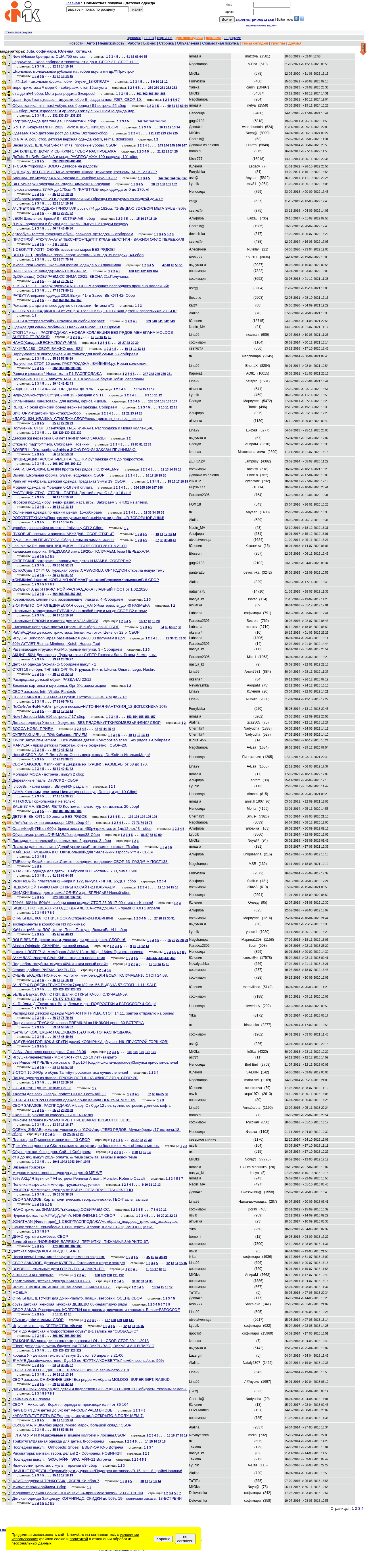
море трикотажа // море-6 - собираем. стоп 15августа (59, 87)
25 (176, 151)
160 (61, 300)
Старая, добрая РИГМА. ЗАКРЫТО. (44, 970)
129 (61, 432)
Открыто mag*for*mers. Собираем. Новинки (50, 444)
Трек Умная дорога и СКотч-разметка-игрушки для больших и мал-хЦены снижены (86, 1146)
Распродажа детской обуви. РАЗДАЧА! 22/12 (51, 679)
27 (124, 342)
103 (73, 811)
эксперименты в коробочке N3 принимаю (48, 924)
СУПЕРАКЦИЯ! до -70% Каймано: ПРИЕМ (49, 734)
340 (154, 321)
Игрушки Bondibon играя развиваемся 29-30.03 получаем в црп (68, 638)
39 (54, 383)
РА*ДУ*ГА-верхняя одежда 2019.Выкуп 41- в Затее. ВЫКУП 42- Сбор (73, 295)
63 (137, 56)
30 (137, 342)
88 (151, 834)
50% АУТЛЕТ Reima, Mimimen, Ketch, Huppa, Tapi (56, 643)
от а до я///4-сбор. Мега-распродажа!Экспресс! (53, 93)
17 (58, 194)
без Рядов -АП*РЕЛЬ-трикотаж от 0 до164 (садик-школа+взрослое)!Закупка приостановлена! (95, 1062)
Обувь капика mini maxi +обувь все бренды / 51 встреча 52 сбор (69, 105)
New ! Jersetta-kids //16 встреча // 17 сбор (48, 716)
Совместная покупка (18, 32)
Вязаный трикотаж (28, 1167)
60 (169, 105)
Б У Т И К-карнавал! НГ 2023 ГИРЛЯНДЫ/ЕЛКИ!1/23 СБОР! (65, 127)
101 (168, 184)
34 (154, 512)
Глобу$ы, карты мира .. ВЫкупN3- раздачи (50, 786)
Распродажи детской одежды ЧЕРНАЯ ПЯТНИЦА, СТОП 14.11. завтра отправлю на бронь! (93, 1013)
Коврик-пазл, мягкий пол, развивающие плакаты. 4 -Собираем (67, 599)
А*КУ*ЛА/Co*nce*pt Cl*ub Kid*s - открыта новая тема (58, 958)
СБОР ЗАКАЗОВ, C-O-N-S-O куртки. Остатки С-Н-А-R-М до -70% (69, 697)
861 (139, 93)
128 (55, 432)
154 (135, 716)
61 (128, 56)
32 (145, 512)
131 (73, 432)
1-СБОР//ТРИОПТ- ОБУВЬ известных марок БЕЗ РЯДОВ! (63, 249)
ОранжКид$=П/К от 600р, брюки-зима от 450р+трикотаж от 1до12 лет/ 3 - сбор (82, 828)
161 (67, 300)
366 (67, 593)
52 (67, 565)
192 (130, 816)
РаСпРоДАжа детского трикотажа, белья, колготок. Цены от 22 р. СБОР (76, 632)
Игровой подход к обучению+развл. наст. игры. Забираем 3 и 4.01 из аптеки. (80, 502)
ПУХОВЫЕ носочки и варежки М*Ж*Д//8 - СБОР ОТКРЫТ (63, 534)
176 (55, 998)
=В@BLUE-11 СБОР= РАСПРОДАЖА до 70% (52, 389)
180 (131, 271)
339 (148, 321)
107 (61, 463)
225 (175, 133)
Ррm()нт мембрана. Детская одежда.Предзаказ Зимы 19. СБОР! (69, 481)
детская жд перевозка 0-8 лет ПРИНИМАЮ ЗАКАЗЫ (59, 438)
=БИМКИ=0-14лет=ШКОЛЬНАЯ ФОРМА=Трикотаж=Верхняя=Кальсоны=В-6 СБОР (85, 580)
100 (162, 184)
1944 (79, 1161)
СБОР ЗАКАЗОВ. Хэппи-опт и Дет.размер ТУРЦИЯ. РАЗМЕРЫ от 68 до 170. (80, 764)
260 (156, 87)
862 (145, 93)
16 (71, 66)
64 (141, 56)
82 (145, 444)
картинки (164, 38)
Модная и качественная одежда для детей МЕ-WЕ (57, 1173)
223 (163, 133)
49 (67, 228)
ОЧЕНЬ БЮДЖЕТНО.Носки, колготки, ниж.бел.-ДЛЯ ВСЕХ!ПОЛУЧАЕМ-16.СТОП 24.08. (90, 975)
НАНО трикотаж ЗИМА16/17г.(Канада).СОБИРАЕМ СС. (61, 1209)
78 (58, 290)
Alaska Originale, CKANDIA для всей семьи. (50, 946)
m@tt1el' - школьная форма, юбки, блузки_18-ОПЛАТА (60, 81)
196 (154, 816)
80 (67, 290)
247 (145, 373)
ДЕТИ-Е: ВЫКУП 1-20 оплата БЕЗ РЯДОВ (49, 816)
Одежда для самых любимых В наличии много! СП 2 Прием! (66, 327)
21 (159, 151)
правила (134, 38)
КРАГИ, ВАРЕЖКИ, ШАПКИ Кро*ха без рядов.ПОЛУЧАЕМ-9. (66, 469)
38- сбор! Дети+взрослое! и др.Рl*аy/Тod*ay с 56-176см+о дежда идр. (73, 111)
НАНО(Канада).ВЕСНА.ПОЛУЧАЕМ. (44, 342)
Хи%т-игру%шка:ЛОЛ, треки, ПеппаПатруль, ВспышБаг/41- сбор (69, 930)
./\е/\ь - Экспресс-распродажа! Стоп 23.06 (49, 1052)
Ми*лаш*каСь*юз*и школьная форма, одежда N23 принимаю (66, 265)
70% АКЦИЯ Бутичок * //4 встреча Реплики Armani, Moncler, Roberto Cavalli (78, 1178)
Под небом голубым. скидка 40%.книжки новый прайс (60, 964)
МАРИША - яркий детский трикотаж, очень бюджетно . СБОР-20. (69, 745)
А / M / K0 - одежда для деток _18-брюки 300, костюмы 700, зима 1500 (74, 871)
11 (54, 76)
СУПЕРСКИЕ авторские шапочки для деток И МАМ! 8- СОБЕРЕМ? (71, 561)
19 (67, 194)
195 (148, 816)
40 (58, 383)
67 (175, 627)
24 (171, 151)
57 (62, 358)
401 (79, 161)
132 (79, 432)
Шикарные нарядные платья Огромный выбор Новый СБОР (65, 627)
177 (61, 998)
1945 (86, 1161)
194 (142, 816)
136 (168, 401)
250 (163, 373)
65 (145, 56)
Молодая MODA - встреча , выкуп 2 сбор (48, 774)
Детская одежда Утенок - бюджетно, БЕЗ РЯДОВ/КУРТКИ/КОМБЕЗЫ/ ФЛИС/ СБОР (86, 722)
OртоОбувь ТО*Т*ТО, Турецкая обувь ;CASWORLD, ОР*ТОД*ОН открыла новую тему (88, 570)
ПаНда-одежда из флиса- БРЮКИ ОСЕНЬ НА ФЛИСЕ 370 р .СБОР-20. (75, 1078)
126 (61, 989)
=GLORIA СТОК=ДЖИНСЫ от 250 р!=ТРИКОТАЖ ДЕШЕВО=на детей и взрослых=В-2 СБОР (94, 311)
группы (278, 43)
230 (61, 897)
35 (158, 512)
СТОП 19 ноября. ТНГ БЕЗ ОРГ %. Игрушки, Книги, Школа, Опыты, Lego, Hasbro (84, 669)
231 (67, 897)
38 (161, 540)
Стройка (166, 43)
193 (136, 816)
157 (153, 716)
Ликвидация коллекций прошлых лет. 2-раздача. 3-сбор (61, 840)
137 (174, 401)
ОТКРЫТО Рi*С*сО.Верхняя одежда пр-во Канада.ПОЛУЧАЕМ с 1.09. (74, 1100)
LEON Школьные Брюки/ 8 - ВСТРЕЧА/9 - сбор (53, 218)
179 (73, 998)
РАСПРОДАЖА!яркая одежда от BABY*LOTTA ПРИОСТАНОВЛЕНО (72, 1190)
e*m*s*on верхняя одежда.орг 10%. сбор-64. (51, 822)
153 (129, 716)
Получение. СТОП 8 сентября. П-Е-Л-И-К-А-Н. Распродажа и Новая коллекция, (82, 428)
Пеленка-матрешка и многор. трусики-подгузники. (56, 1184)
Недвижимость (111, 43)
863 (151, 93)
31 (176, 638)
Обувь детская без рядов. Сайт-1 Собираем (51, 1152)
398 (61, 161)
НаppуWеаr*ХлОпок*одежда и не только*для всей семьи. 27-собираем (75, 354)
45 (109, 728)
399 (67, 161)
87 (147, 834)
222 (157, 133)
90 (160, 834)
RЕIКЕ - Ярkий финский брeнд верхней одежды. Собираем (64, 407)
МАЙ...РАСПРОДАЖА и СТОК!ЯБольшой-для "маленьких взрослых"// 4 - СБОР (82, 852)
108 (67, 463)
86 (143, 834)
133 (150, 401)
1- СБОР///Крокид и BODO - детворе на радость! (55, 166)
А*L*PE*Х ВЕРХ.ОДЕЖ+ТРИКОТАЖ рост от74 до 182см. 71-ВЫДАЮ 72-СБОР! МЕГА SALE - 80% (99, 208)
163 (79, 300)
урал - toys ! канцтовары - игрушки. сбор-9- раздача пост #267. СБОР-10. (77, 99)
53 (71, 565)
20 (71, 194)
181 (137, 271)
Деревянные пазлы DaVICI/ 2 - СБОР (45, 780)
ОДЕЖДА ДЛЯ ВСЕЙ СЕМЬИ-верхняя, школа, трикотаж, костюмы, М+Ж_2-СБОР (84, 172)
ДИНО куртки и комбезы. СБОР (40, 1236)
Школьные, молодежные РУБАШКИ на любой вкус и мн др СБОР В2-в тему (79, 611)
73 (58, 259)
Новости (76, 43)
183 (149, 271)
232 (55, 115)
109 (73, 463)
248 (151, 373)
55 (54, 358)
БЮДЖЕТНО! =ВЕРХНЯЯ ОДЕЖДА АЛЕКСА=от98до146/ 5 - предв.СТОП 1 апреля (86, 908)
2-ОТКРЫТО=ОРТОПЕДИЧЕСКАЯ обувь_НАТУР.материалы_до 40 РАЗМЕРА (81, 605)
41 (62, 383)
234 (67, 115)
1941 (56, 1161)
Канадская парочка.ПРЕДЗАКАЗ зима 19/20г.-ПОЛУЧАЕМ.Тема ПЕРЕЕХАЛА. (81, 551)
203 (61, 368)
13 (58, 66)
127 (67, 989)
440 (172, 958)
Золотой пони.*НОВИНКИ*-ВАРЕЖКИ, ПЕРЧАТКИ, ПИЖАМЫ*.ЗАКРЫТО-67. (80, 1241)
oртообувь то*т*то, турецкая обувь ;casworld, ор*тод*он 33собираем (72, 234)
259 (150, 87)
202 (55, 368)
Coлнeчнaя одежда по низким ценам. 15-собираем (57, 512)
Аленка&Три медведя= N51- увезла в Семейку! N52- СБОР (64, 178)
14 (62, 66)
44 (105, 728)
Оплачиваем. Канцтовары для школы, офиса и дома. (59, 401)
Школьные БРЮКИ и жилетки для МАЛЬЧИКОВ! (55, 621)
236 (79, 115)
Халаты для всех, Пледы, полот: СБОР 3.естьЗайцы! (59, 1094)
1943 (71, 1161)
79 (62, 290)
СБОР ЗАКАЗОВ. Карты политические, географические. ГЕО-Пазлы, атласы (80, 1199)
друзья (295, 43)
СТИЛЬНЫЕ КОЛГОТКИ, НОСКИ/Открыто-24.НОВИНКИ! (62, 918)
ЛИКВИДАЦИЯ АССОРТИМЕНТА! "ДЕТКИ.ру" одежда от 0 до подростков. (78, 459)
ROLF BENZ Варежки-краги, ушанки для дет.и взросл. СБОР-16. (69, 940)
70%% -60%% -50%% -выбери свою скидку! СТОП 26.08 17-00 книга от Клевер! (82, 903)
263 (174, 87)
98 (153, 184)
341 (160, 321)
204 (67, 368)
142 (140, 121)
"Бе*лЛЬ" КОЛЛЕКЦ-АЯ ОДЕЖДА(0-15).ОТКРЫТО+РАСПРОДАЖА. (72, 1032)
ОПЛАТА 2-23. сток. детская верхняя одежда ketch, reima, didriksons (72, 139)
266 (148, 487)
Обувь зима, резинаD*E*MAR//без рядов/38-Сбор (56, 834)
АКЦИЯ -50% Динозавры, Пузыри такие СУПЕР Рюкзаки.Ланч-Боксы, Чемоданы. (84, 655)
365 (61, 593)
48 (62, 228)
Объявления (188, 43)
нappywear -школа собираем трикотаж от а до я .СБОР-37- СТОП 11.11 (75, 62)
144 (151, 121)
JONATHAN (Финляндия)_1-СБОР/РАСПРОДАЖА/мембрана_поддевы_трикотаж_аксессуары (95, 1221)
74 (62, 259)
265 (142, 487)
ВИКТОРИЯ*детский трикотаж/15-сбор (46, 413)
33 (150, 512)
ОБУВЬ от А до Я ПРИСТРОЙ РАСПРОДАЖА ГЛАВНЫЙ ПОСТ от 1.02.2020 (79, 589)
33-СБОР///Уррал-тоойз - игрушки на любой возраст (58, 321)
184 (155, 271)
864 (157, 93)
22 (163, 151)
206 (79, 368)
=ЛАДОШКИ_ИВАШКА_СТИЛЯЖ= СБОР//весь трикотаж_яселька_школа (77, 419)
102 (174, 184)
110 (79, 463)
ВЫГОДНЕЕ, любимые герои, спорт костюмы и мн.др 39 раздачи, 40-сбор (77, 255)
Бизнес (149, 43)
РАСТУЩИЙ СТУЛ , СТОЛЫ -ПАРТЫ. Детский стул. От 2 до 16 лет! (71, 493)
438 (161, 958)
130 (67, 432)
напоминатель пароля (261, 25)
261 (162, 87)
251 (169, 373)
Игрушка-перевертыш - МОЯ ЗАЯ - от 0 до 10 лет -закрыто (64, 1057)
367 (73, 593)
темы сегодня (255, 43)
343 (172, 321)
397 (55, 161)
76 (71, 259)
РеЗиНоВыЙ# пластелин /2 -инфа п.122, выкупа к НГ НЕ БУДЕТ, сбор (74, 881)
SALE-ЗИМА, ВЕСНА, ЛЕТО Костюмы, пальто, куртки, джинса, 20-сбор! (75, 806)
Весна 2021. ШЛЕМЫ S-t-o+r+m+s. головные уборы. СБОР (64, 145)
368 (79, 593)
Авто (91, 43)
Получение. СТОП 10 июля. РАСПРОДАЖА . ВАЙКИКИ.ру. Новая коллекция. (80, 363)
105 (130, 1052)
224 (169, 133)
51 (181, 265)
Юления (65, 51)
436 (149, 958)
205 (73, 368)
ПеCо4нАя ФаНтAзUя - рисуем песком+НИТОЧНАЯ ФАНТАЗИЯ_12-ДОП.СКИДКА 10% (89, 706)
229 (55, 897)
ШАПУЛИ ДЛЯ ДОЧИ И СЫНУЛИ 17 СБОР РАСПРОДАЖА (64, 151)
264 (136, 487)
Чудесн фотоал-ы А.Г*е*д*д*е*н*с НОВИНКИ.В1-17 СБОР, (64, 1215)
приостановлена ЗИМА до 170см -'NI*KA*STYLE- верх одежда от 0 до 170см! (80, 189)
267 (154, 487)
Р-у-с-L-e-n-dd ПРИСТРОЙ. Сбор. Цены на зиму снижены (63, 540)
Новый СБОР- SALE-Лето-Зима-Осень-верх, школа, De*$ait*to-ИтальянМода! (81, 755)
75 (67, 259)
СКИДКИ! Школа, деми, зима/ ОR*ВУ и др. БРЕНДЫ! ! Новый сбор (71, 892)
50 (71, 228)
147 (184, 145)
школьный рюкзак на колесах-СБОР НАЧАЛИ (52, 1115)
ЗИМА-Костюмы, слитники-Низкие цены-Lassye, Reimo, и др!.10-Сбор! (74, 792)
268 (160, 487)
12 (54, 66)
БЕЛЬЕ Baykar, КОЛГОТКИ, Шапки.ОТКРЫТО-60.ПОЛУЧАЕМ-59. (70, 994)
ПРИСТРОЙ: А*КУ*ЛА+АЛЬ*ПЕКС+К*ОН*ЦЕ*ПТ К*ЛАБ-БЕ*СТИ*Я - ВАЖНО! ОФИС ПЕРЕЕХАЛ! (98, 239)
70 (67, 701)
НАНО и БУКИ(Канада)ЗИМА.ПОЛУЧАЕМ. (49, 271)
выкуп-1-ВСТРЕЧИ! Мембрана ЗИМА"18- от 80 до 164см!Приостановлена (77, 952)
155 (141, 716)
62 (132, 56)
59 (71, 358)
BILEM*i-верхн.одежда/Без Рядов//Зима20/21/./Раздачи (61, 184)
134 (156, 401)
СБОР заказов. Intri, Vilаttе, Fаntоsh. (44, 691)
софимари (46, 51)
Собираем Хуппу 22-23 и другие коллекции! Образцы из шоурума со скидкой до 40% (87, 199)
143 (146, 121)
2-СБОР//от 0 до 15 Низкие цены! (41, 1088)
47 (58, 228)
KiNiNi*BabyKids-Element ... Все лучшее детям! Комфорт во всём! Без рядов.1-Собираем (91, 740)
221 (151, 133)
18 (62, 194)
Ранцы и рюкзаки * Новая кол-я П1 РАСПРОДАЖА (57, 373)
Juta (30, 51)
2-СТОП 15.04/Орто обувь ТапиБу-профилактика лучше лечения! (70, 1072)
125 (55, 989)
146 (163, 121)
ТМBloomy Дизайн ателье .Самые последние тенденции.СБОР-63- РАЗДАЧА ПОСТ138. (90, 861)
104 (79, 811)
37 (157, 540)
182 (143, 271)
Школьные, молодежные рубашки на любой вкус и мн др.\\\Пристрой (73, 71)
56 (58, 358)
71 (71, 701)
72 (54, 259)
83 (149, 444)
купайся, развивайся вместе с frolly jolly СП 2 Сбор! (57, 528)
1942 (63, 1161)
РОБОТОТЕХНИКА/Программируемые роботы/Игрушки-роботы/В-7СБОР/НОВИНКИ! (88, 518)
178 (67, 998)
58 (67, 358)
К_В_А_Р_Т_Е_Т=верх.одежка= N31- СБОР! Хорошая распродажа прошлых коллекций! (90, 286)
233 (61, 115)
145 (157, 121)
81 (71, 290)
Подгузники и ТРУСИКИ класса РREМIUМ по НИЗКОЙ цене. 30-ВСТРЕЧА (78, 1023)
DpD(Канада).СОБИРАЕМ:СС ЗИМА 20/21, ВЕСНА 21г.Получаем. (70, 276)
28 (128, 342)
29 (132, 342)
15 (67, 66)
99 (157, 184)
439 (167, 958)
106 (55, 463)
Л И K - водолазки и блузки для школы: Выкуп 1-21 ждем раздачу (70, 224)
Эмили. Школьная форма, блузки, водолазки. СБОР (58, 475)
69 (62, 701)
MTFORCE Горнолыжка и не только (44, 801)
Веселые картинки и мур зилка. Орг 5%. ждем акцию (59, 685)
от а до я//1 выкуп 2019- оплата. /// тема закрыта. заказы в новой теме (74, 1157)
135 (162, 401)
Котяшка (83, 51)
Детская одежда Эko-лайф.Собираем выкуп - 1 (54, 664)
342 (166, 321)
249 (157, 373)
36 (162, 512)
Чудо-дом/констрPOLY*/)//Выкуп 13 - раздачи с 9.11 (58, 395)
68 (179, 627)
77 (71, 281)
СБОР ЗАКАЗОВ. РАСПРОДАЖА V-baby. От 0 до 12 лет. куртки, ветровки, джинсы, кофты (92, 1105)
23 (167, 151)
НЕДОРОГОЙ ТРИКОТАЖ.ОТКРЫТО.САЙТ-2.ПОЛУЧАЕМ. (64, 887)
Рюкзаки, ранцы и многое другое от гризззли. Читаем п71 (63, 305)
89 (155, 834)
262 (168, 87)
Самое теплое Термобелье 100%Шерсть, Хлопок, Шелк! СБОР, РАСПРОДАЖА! (83, 1227)
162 (73, 300)
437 (155, 958)
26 (120, 342)
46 (54, 228)
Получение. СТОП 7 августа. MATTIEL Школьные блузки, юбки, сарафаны (78, 379)
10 (157, 81)
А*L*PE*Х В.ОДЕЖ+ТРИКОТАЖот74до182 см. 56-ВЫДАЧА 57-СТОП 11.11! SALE (84, 985)
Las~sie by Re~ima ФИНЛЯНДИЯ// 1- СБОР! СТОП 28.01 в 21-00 (69, 546)
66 (170, 627)
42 (67, 383)
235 (73, 115)
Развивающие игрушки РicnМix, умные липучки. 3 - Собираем (67, 649)
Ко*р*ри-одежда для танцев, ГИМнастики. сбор (54, 121)
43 (71, 383)
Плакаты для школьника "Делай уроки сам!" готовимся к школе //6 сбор (75, 846)
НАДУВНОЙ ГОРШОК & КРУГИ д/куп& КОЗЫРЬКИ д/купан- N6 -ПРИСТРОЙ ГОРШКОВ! (90, 1042)
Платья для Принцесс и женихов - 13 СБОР (51, 1139)
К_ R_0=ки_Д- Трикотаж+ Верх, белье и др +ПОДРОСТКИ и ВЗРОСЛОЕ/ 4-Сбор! (84, 1004)
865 (163, 93)
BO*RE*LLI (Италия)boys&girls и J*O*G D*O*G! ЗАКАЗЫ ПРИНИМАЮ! (74, 450)
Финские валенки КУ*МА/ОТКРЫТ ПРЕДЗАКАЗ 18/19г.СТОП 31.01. (71, 1120)
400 (73, 161)
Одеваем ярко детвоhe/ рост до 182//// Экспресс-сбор (60, 133)
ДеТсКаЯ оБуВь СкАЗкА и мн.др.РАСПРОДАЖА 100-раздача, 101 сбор (75, 157)
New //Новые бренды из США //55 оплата (48, 56)
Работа (133, 43)
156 (147, 716)
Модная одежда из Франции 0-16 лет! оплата (52, 487)
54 (58, 1027)
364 (55, 593)
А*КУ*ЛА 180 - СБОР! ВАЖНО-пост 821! (47, 348)
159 (55, 300)
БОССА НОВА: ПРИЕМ (32, 728)
